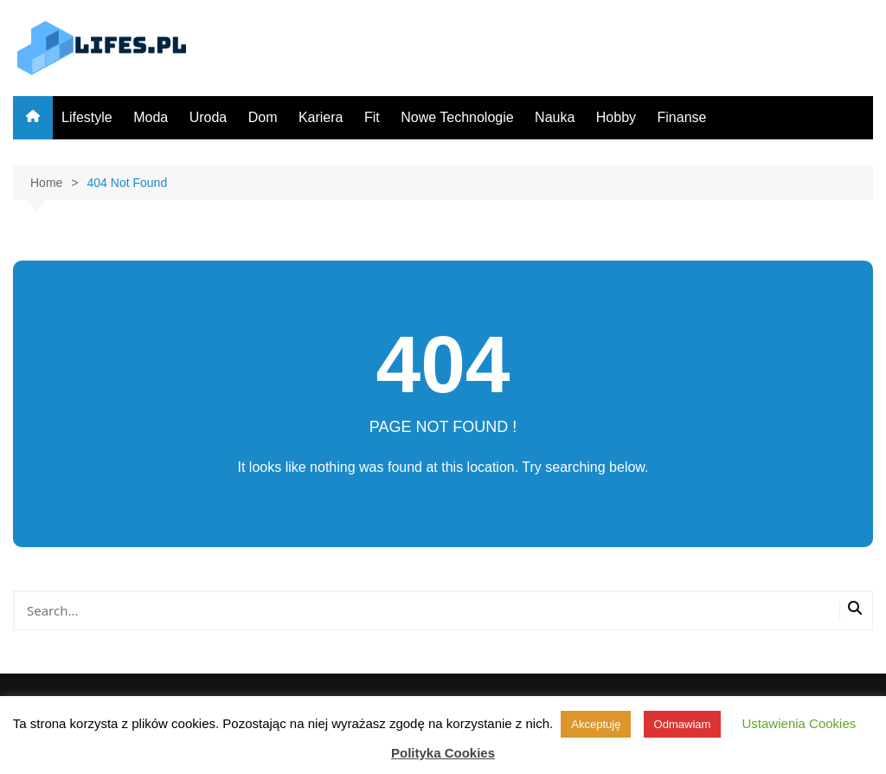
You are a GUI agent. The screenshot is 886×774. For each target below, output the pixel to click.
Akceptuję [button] (595, 724)
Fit (372, 117)
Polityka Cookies (443, 752)
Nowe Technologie (457, 117)
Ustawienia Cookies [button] (799, 723)
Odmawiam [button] (682, 724)
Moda (150, 117)
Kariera (321, 117)
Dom (263, 117)
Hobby (616, 117)
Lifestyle (86, 117)
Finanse (682, 117)
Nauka (555, 117)
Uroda (208, 117)
